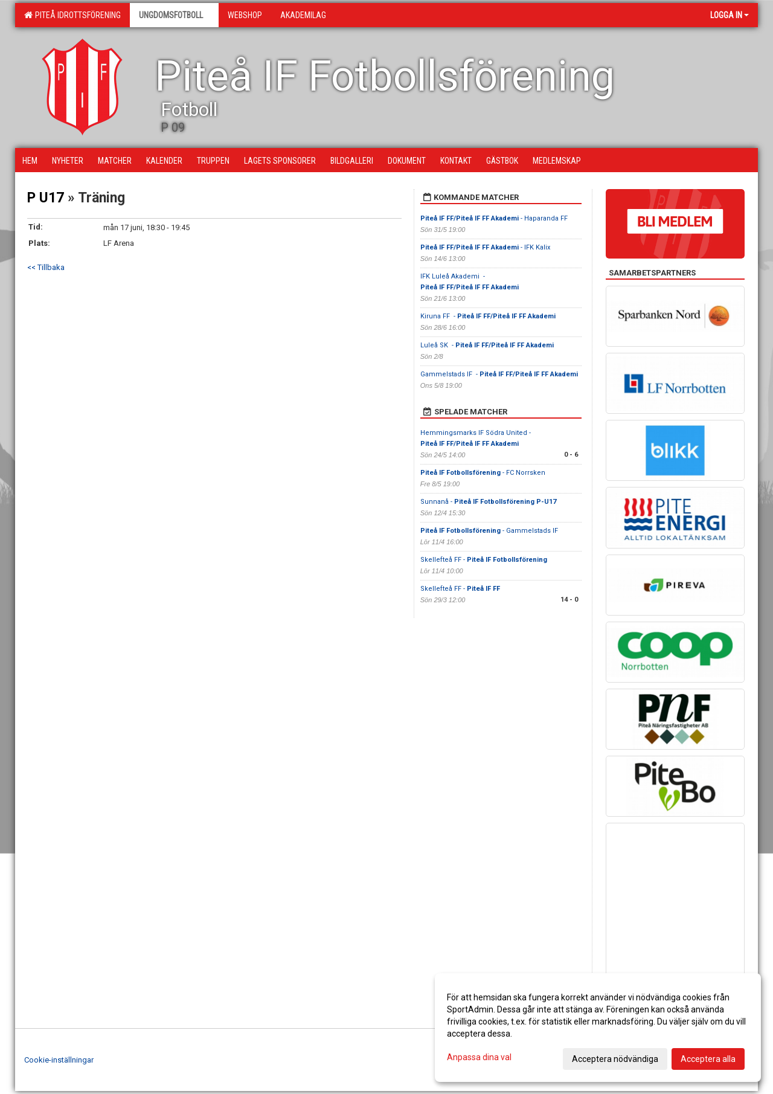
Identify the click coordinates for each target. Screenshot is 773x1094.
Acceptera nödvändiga (615, 1059)
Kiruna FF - (488, 316)
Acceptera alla (708, 1059)
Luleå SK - (487, 345)
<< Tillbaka (46, 267)
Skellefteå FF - (483, 560)
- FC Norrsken (482, 473)
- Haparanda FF (494, 218)
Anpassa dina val (479, 1057)
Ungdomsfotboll (174, 15)
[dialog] (598, 1027)
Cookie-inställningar (59, 1059)
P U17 (45, 198)
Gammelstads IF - (499, 374)
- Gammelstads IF (489, 531)
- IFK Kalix (486, 247)
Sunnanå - (488, 502)
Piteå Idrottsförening (72, 15)
